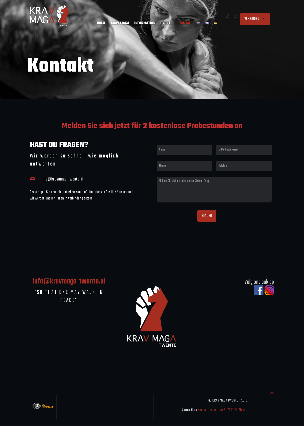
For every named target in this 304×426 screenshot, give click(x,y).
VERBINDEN (255, 19)
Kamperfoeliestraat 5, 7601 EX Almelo (222, 410)
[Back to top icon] (272, 393)
